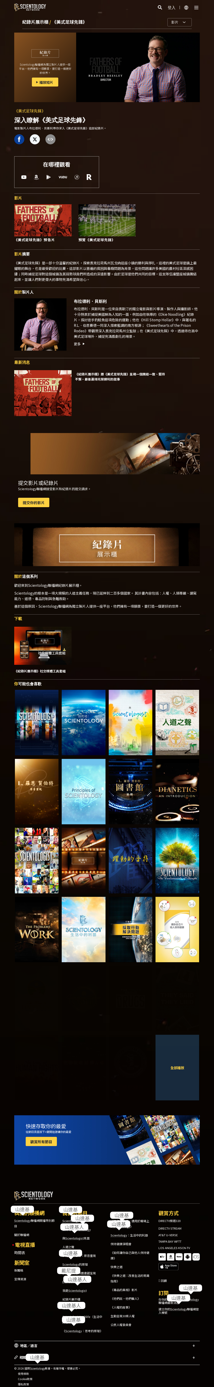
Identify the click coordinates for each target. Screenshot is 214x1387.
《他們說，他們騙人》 (125, 1294)
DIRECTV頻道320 (169, 1216)
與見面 (76, 1234)
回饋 (164, 1269)
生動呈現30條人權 (123, 1312)
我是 (74, 1286)
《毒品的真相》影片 (124, 1286)
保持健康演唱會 (121, 1240)
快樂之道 (116, 1263)
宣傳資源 (20, 1275)
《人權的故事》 (121, 1303)
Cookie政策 (25, 1375)
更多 (79, 343)
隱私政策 (23, 1380)
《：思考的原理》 (82, 1327)
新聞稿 (18, 1266)
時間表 (19, 1248)
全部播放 (177, 1067)
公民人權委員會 (121, 1320)
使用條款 (23, 1369)
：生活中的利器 (129, 1231)
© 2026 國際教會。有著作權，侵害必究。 (47, 1364)
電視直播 (25, 1240)
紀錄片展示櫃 (35, 22)
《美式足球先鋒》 (69, 22)
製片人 (24, 292)
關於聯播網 (21, 1230)
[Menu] (196, 8)
